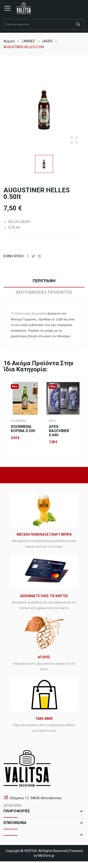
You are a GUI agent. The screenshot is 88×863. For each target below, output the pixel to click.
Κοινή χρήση (28, 256)
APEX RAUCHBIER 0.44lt (59, 431)
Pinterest (39, 256)
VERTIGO (30, 851)
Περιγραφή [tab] (44, 280)
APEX (52, 420)
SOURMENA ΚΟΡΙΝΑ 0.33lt (23, 429)
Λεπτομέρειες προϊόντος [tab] (44, 292)
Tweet (33, 256)
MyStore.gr (46, 855)
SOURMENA (18, 420)
